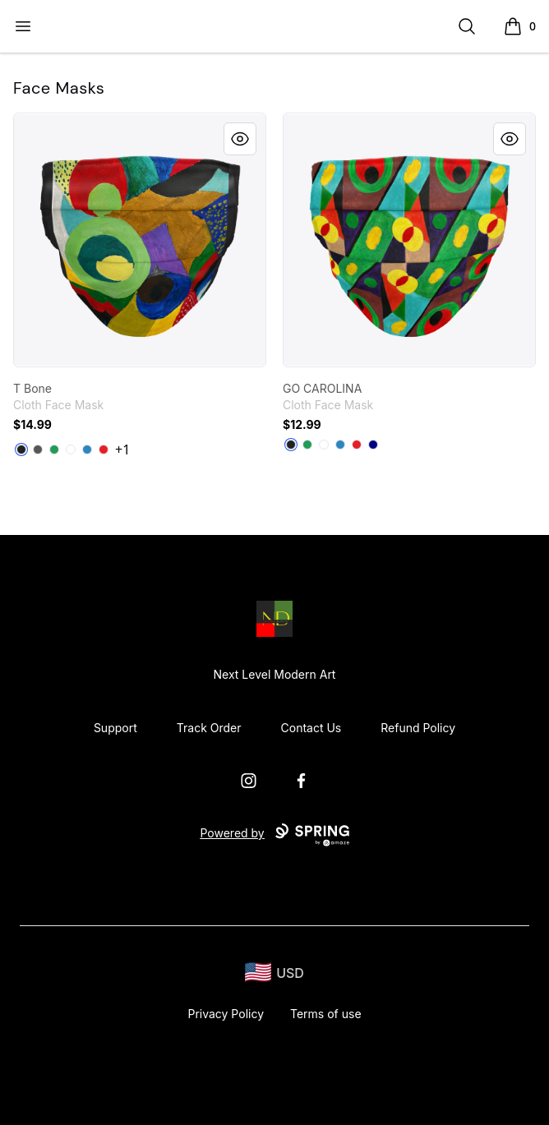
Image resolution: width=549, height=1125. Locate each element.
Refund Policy (418, 728)
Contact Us (311, 728)
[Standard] (71, 449)
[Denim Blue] (87, 449)
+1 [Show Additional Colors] (122, 449)
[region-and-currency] (274, 972)
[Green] (54, 449)
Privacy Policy (225, 1014)
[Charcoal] (38, 449)
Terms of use (326, 1014)
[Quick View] (240, 138)
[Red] (103, 449)
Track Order (209, 728)
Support (115, 728)
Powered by (274, 834)
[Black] (21, 449)
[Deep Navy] (373, 445)
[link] (139, 240)
